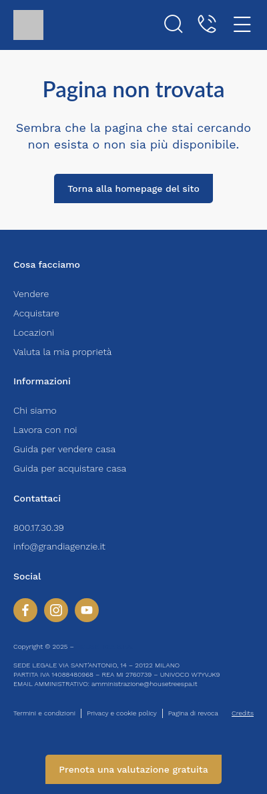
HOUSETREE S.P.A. (104, 646)
